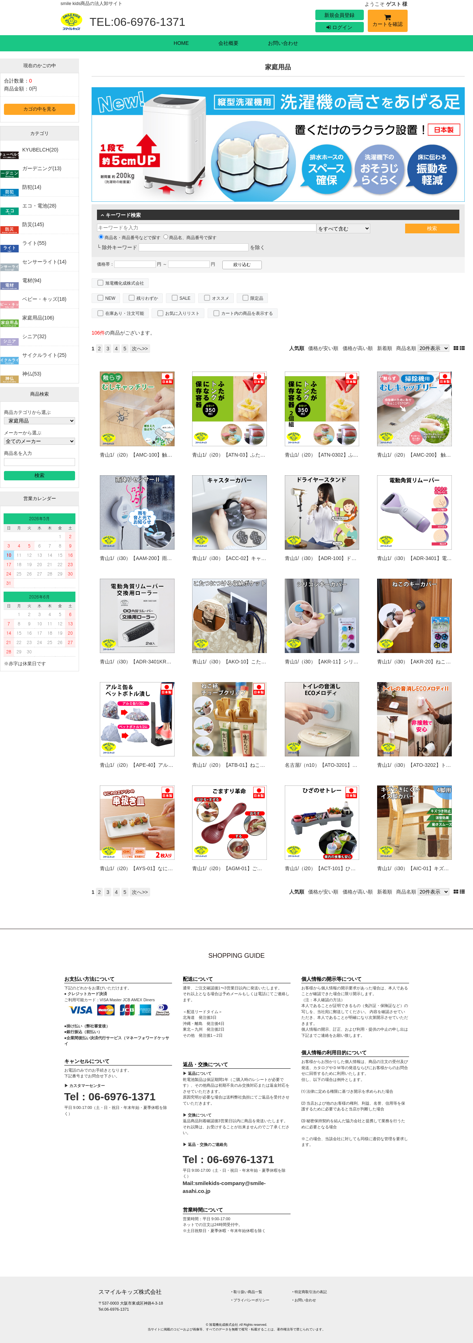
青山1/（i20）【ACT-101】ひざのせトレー (333, 868)
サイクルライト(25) (44, 355)
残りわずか (147, 298)
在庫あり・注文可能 (124, 313)
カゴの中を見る (39, 109)
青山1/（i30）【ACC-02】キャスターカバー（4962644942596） (265, 558)
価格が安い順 (323, 348)
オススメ (220, 298)
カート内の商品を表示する (247, 313)
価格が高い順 (358, 348)
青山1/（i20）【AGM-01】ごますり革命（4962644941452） (260, 868)
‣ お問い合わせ (304, 1300)
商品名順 (406, 348)
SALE (185, 298)
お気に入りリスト (182, 313)
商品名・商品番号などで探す (130, 237)
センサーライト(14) (44, 262)
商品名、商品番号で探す (190, 237)
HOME (181, 43)
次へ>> (140, 348)
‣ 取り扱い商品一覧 (247, 1292)
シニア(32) (34, 336)
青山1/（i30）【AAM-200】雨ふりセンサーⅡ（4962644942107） (174, 558)
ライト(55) (34, 243)
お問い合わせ (283, 43)
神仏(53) (31, 374)
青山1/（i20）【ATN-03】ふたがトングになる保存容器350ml (260, 455)
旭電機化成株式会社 (124, 283)
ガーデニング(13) (41, 168)
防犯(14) (31, 187)
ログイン (339, 27)
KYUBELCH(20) (40, 150)
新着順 (384, 348)
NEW (110, 298)
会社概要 (228, 43)
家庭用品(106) (38, 318)
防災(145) (33, 224)
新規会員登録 (339, 15)
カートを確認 (388, 22)
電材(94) (31, 280)
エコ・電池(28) (39, 206)
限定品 (256, 298)
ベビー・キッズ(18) (44, 299)
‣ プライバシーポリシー (250, 1300)
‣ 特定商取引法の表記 (309, 1292)
